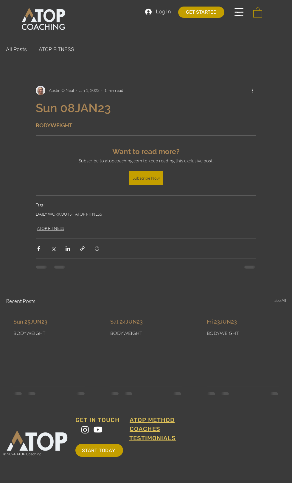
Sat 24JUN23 (126, 322)
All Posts (16, 49)
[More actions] (252, 90)
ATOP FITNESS (56, 49)
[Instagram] (85, 430)
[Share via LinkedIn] (68, 248)
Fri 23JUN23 (222, 322)
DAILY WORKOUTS (54, 214)
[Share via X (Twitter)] (53, 248)
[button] (238, 12)
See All (280, 300)
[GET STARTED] (201, 12)
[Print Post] (97, 248)
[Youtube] (98, 430)
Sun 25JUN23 (30, 322)
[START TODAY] (99, 450)
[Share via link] (82, 248)
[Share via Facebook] (38, 248)
